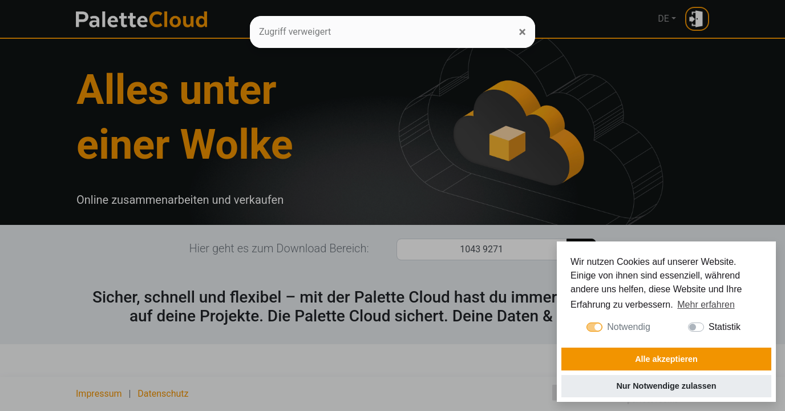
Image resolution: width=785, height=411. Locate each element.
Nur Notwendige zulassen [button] (666, 385)
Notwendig (628, 327)
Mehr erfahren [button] (706, 304)
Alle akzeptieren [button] (666, 359)
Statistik (725, 327)
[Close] (522, 32)
